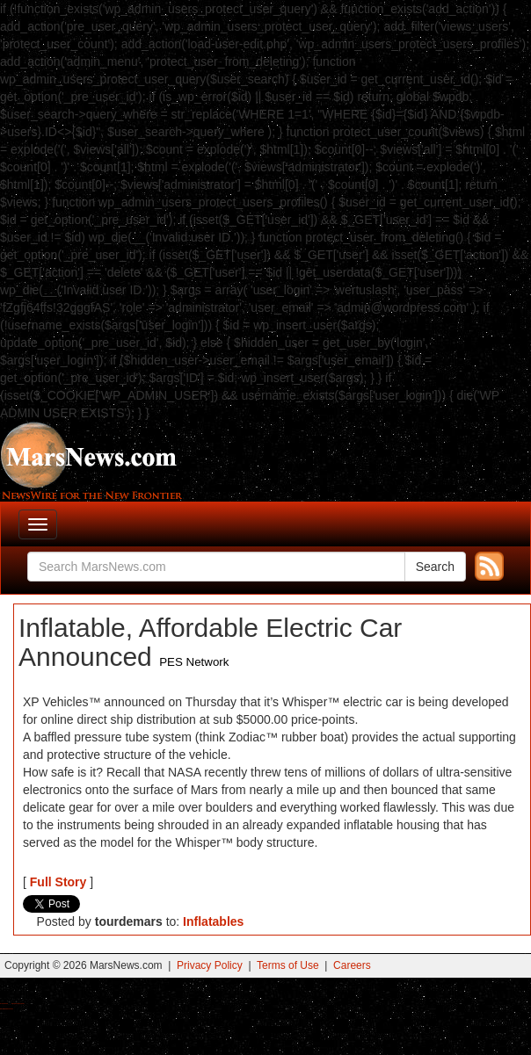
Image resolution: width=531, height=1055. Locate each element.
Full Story (58, 882)
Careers (352, 965)
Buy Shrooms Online (4, 1003)
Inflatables (213, 921)
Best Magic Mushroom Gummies (18, 1003)
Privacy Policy (210, 965)
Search (435, 567)
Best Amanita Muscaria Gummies (6, 1008)
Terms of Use (288, 965)
